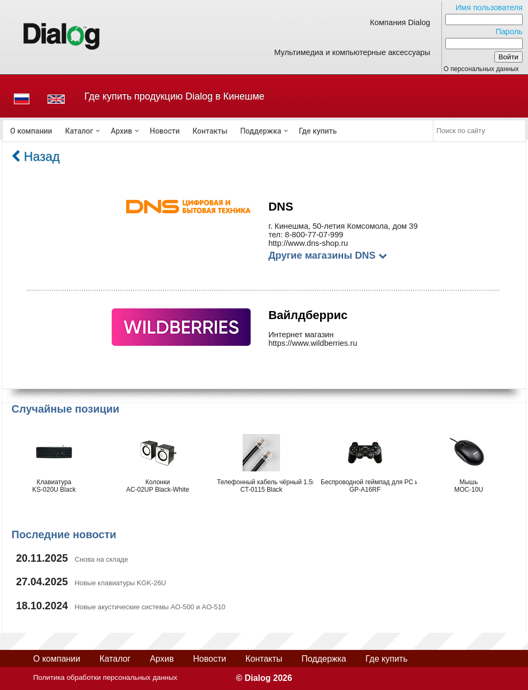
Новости (165, 131)
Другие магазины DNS (327, 255)
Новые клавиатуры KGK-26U (120, 583)
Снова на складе (101, 559)
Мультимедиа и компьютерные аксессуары (352, 52)
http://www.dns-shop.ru (308, 243)
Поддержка (260, 131)
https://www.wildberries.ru (312, 343)
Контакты (209, 131)
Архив (121, 131)
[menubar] (218, 131)
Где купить (318, 131)
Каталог (79, 131)
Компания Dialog (400, 22)
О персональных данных (481, 69)
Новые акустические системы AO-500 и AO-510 (150, 607)
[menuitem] (31, 131)
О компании (31, 131)
